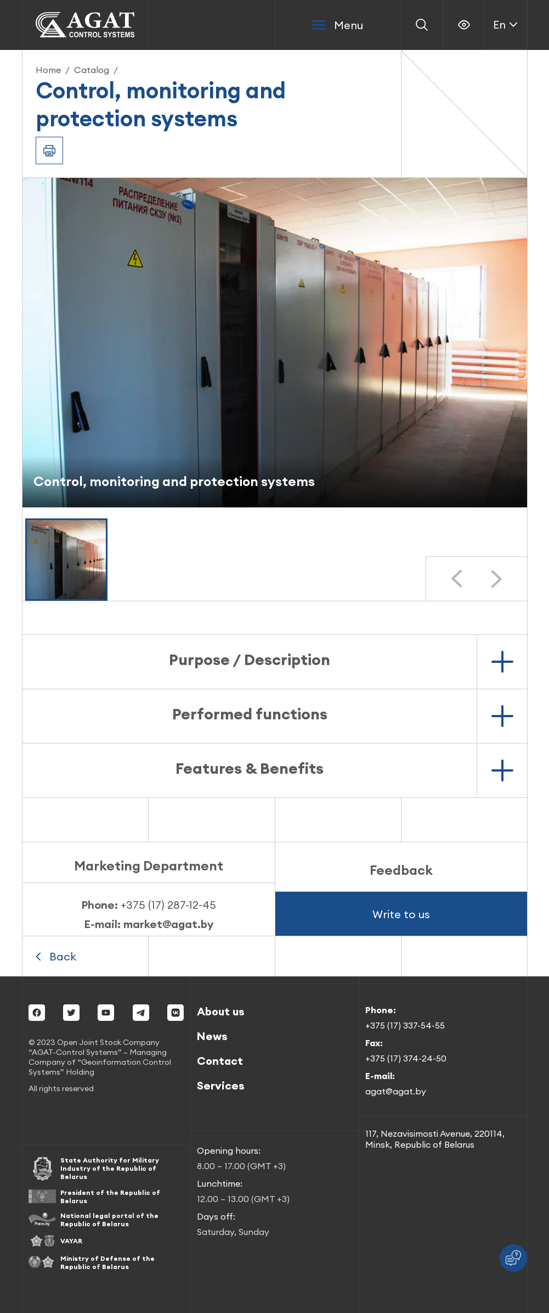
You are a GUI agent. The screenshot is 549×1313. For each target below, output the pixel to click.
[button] (66, 559)
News (212, 1036)
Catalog (91, 69)
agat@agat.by (395, 1091)
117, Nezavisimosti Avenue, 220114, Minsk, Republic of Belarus (435, 1139)
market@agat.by (168, 924)
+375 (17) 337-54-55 (405, 1025)
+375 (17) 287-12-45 (168, 905)
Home (48, 69)
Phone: (148, 905)
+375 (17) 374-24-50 (405, 1058)
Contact (220, 1061)
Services (221, 1085)
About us (221, 1011)
